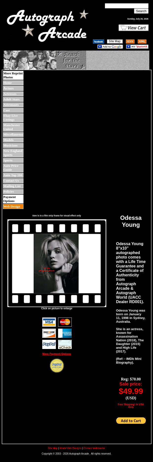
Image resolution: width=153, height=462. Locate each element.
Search (141, 11)
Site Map (52, 448)
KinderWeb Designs (70, 448)
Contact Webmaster (94, 448)
